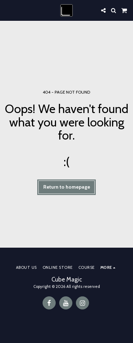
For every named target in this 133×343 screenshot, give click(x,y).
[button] (8, 10)
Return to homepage (66, 187)
